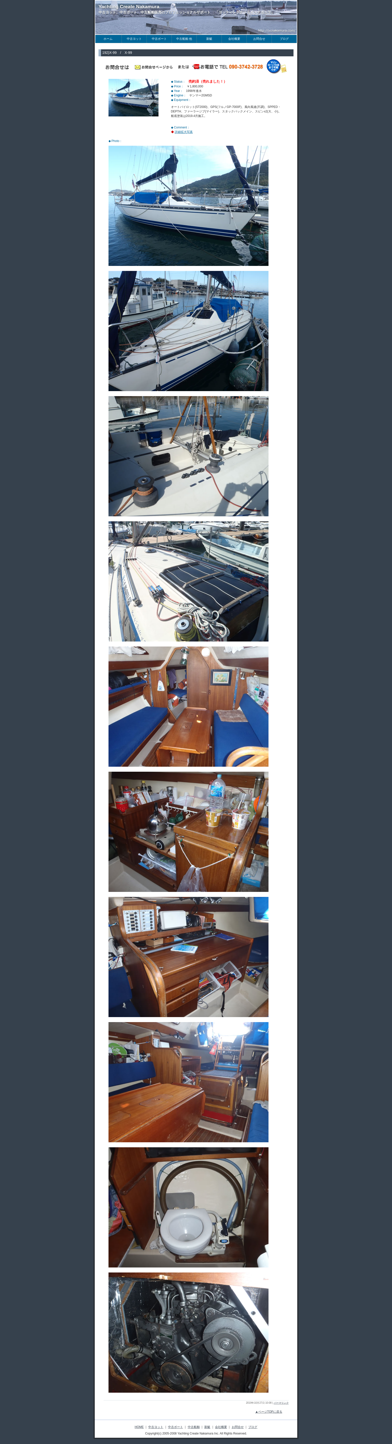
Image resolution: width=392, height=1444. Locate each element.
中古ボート (175, 1427)
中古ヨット (155, 1427)
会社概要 (221, 1427)
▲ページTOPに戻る (268, 1411)
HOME (139, 1427)
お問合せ (238, 1427)
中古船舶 (194, 1427)
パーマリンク (281, 1402)
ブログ (252, 1427)
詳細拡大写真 (184, 132)
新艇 (207, 1427)
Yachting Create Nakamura (128, 6)
